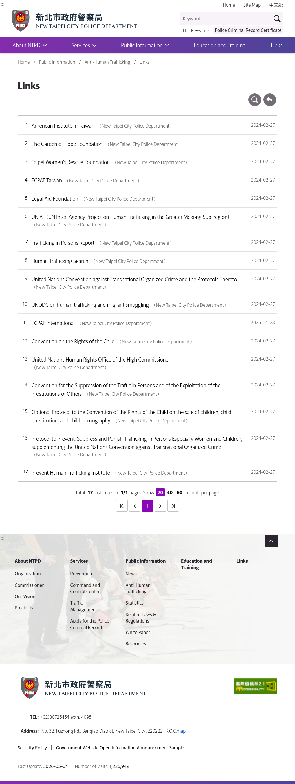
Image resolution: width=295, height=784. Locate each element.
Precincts (24, 607)
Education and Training (219, 45)
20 (160, 492)
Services (81, 45)
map (181, 730)
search (254, 96)
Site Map (252, 5)
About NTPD (28, 560)
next (160, 505)
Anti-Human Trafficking (107, 62)
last (173, 505)
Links (277, 45)
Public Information (142, 45)
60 (179, 492)
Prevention (81, 573)
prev (134, 505)
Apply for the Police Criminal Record (89, 623)
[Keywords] (225, 18)
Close (271, 541)
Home (229, 5)
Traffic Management (83, 605)
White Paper (138, 632)
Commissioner (29, 585)
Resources (136, 643)
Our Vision (25, 596)
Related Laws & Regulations (141, 617)
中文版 (276, 5)
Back (270, 96)
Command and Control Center (85, 588)
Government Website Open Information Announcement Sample (120, 748)
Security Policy (32, 748)
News (131, 573)
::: (2, 3)
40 (170, 492)
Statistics (135, 602)
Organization (28, 573)
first (121, 505)
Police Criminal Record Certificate (248, 29)
